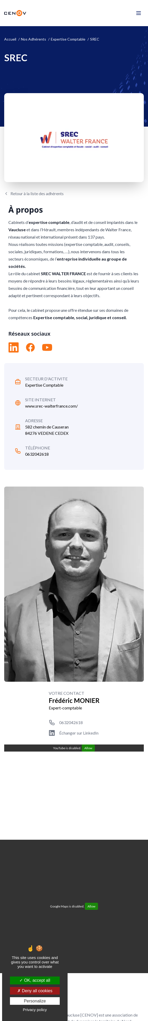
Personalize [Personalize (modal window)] (35, 1001)
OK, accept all (34, 980)
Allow (88, 748)
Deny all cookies (34, 991)
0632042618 (37, 454)
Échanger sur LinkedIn (78, 732)
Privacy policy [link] (35, 1009)
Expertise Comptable (44, 384)
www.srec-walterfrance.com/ (51, 405)
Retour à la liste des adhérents (37, 193)
